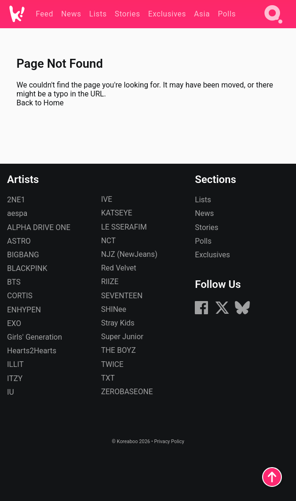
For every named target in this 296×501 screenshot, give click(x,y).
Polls (203, 241)
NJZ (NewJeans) (129, 254)
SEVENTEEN (122, 295)
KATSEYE (116, 212)
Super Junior (122, 336)
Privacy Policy (169, 441)
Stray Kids (118, 322)
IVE (106, 199)
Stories (206, 227)
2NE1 (16, 199)
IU (10, 392)
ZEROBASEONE (127, 391)
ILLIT (15, 364)
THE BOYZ (118, 350)
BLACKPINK (27, 268)
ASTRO (19, 241)
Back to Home (40, 102)
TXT (108, 378)
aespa (17, 213)
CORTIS (19, 295)
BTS (14, 282)
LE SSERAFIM (124, 227)
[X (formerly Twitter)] (222, 312)
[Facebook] (201, 312)
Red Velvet (118, 267)
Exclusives (212, 254)
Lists (203, 199)
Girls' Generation (34, 337)
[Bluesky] (242, 312)
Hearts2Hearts (31, 350)
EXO (14, 323)
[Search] (273, 25)
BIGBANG (23, 254)
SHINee (114, 309)
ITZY (15, 378)
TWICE (112, 364)
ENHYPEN (24, 309)
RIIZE (110, 281)
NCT (108, 240)
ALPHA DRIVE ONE (39, 227)
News (204, 213)
